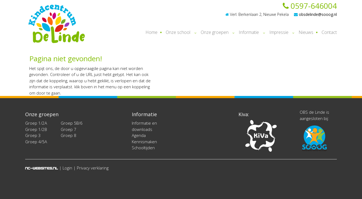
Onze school (178, 32)
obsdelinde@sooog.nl (315, 14)
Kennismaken (144, 141)
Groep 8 (68, 135)
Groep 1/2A (36, 123)
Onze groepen (215, 32)
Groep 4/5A (36, 141)
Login (67, 168)
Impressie (278, 32)
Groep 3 (33, 135)
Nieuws (306, 32)
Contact (329, 32)
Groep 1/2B (36, 129)
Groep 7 (68, 129)
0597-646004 (310, 6)
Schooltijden (143, 147)
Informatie (249, 32)
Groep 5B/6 (72, 123)
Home (151, 32)
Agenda (139, 135)
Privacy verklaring (93, 168)
